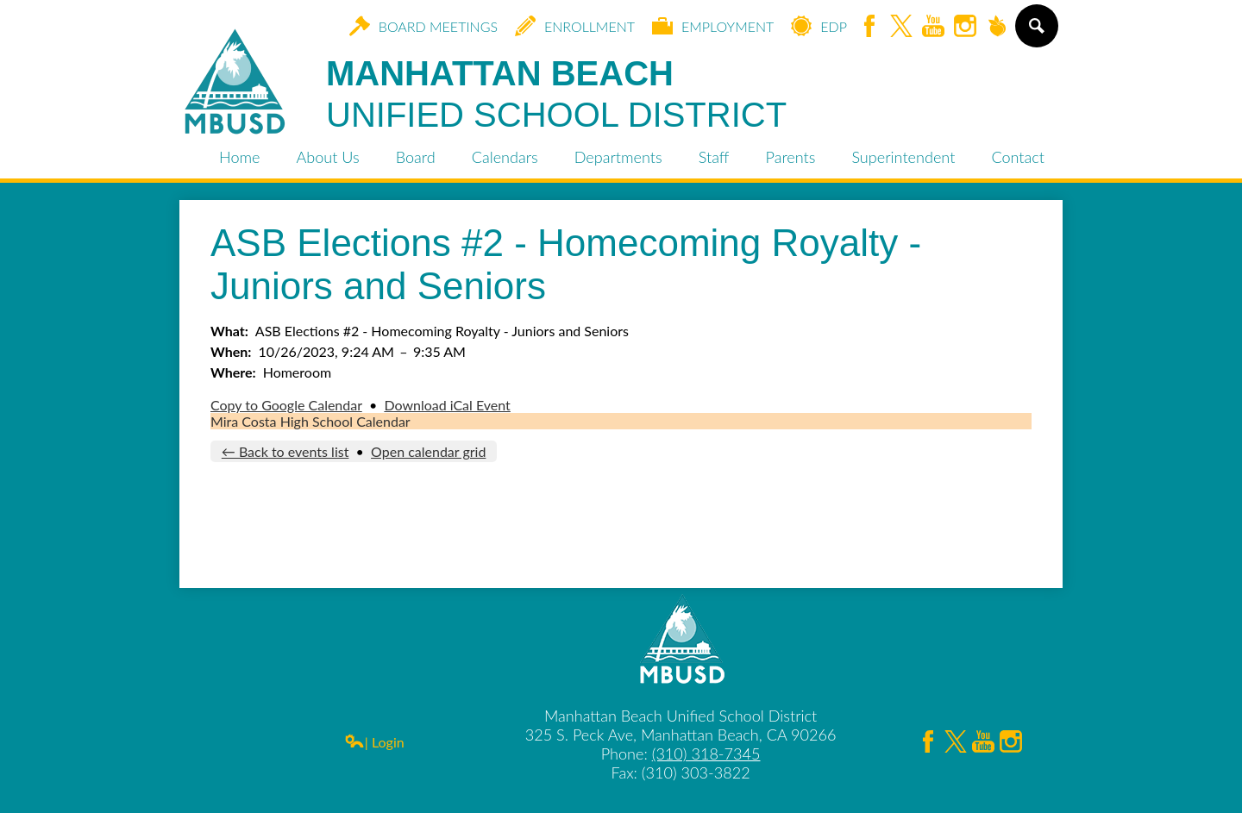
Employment (713, 26)
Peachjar (997, 27)
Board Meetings (423, 26)
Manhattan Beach (556, 94)
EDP (819, 26)
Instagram (965, 27)
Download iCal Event (447, 405)
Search (1035, 32)
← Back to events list (285, 451)
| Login (374, 742)
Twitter (901, 27)
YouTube (933, 27)
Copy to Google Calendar (286, 405)
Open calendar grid (428, 451)
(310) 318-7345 (706, 753)
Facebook (869, 27)
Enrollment (575, 26)
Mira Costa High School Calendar (310, 421)
